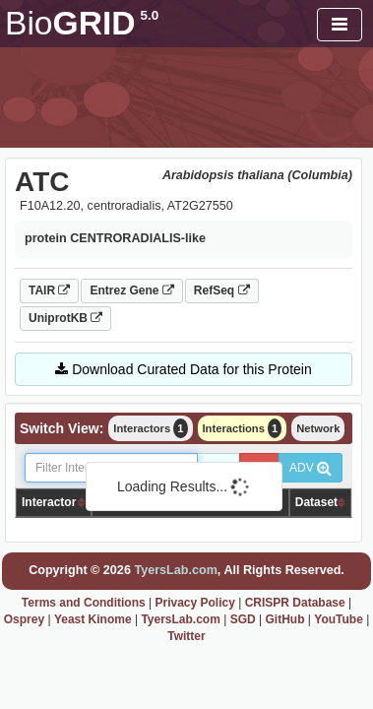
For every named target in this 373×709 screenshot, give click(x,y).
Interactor (49, 502)
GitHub (284, 619)
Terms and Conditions (84, 603)
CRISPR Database (295, 603)
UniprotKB (65, 318)
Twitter (186, 636)
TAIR (49, 290)
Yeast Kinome (93, 619)
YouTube (338, 619)
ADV (310, 468)
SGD (243, 619)
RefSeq (222, 290)
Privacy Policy (194, 603)
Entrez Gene (131, 290)
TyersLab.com (175, 570)
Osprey (24, 619)
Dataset (316, 502)
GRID (81, 23)
